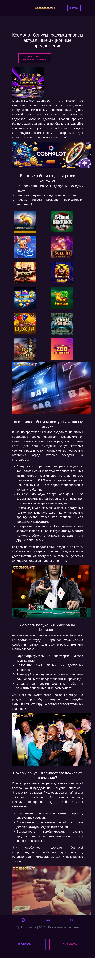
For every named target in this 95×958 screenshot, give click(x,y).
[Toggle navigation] (18, 8)
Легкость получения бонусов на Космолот (46, 195)
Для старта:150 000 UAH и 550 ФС (35, 58)
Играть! (74, 8)
